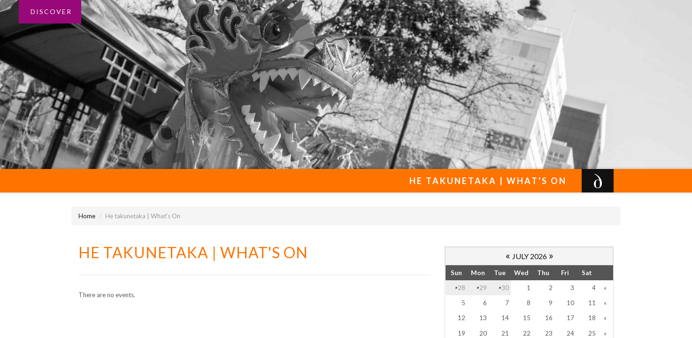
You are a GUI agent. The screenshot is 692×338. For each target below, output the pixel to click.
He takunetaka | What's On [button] (490, 181)
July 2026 (529, 256)
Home (86, 216)
